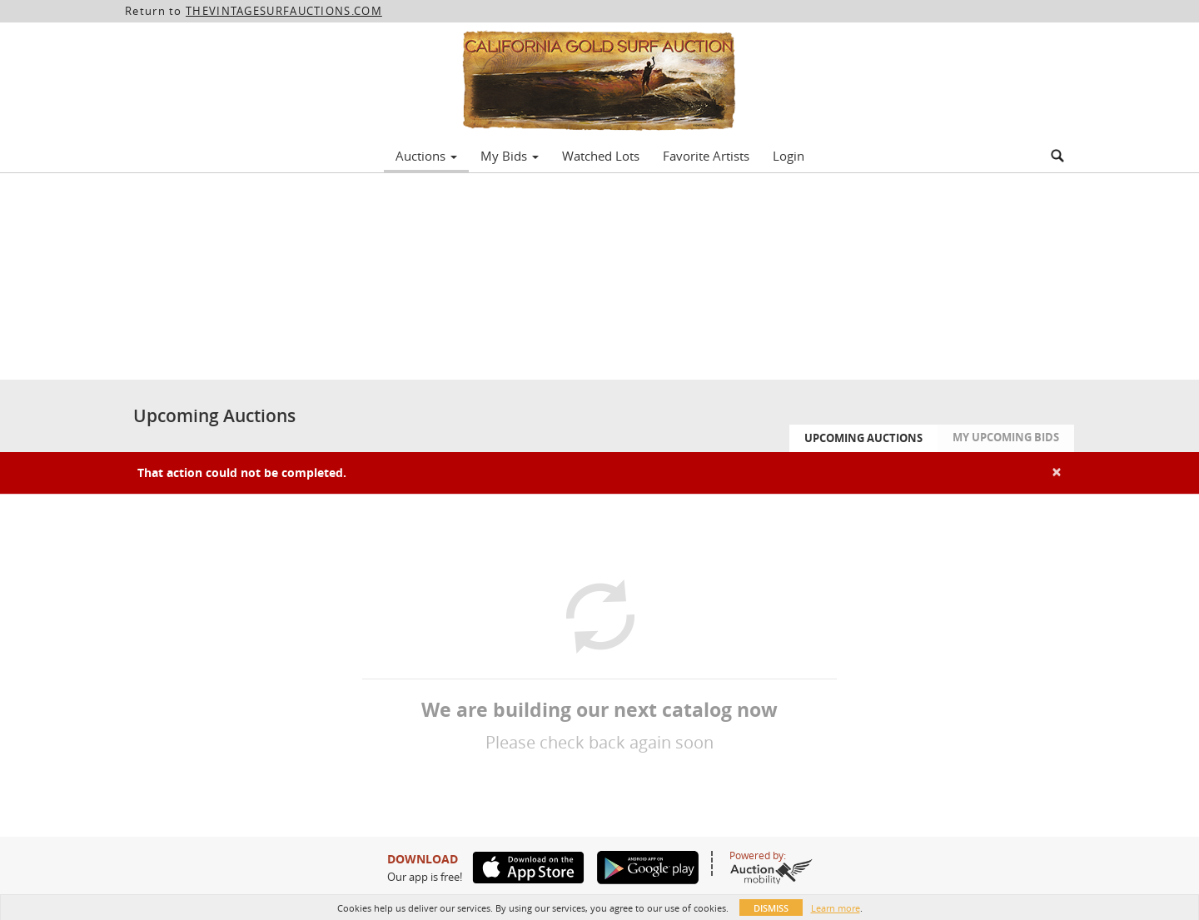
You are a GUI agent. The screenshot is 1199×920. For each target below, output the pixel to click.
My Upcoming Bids (1006, 437)
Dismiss (771, 908)
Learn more (835, 908)
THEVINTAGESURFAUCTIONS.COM (284, 10)
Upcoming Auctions (863, 437)
